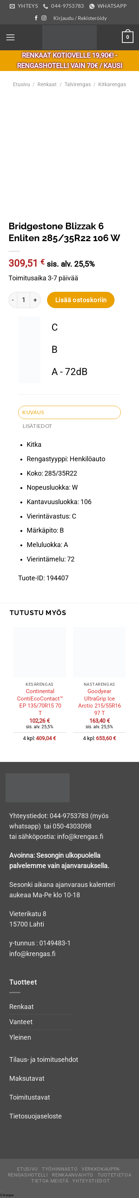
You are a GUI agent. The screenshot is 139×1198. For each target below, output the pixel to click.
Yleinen (20, 1037)
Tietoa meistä (50, 1181)
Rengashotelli (28, 1175)
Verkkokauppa (101, 1169)
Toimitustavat (29, 1097)
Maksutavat (26, 1078)
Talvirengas (77, 84)
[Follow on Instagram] (44, 18)
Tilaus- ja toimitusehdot (43, 1059)
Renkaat (47, 84)
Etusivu (21, 84)
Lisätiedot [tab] (37, 426)
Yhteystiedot (91, 1181)
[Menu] (11, 37)
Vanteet (21, 1022)
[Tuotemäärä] (23, 300)
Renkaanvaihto (72, 1175)
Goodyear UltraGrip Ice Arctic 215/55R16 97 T (99, 702)
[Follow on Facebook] (36, 18)
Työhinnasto (59, 1169)
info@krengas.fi (32, 954)
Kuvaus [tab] (33, 412)
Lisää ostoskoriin (81, 300)
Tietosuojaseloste (35, 1116)
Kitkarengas (112, 84)
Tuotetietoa (114, 1175)
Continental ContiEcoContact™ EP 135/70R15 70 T (40, 702)
